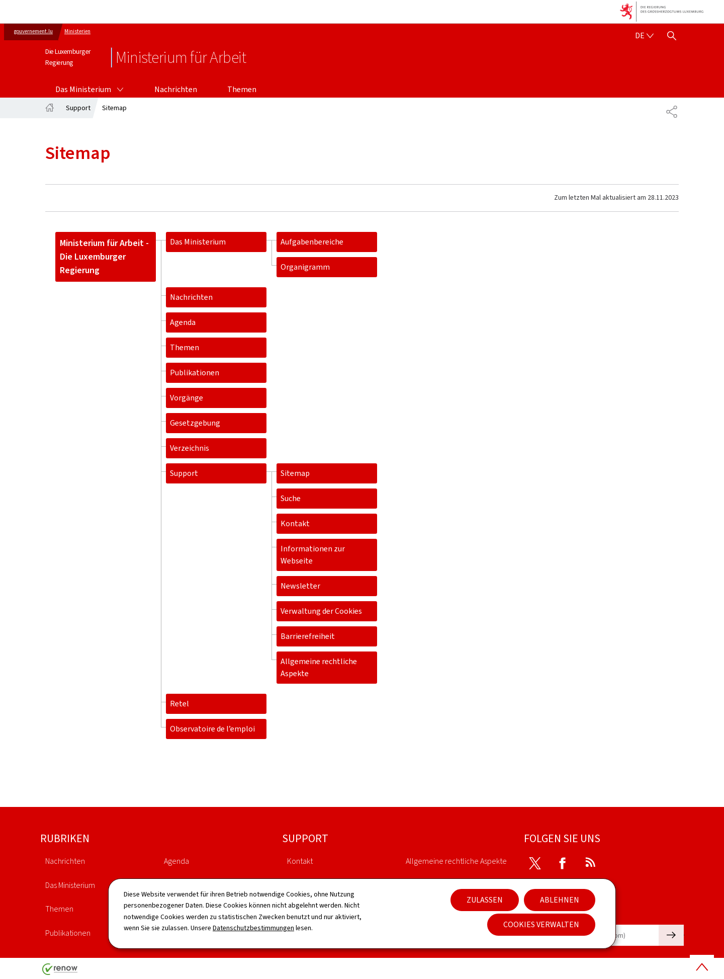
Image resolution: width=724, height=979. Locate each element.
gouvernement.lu (33, 31)
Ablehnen (559, 899)
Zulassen (485, 899)
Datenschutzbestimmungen (253, 928)
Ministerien (77, 31)
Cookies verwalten (541, 924)
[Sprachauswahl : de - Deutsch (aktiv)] (644, 36)
